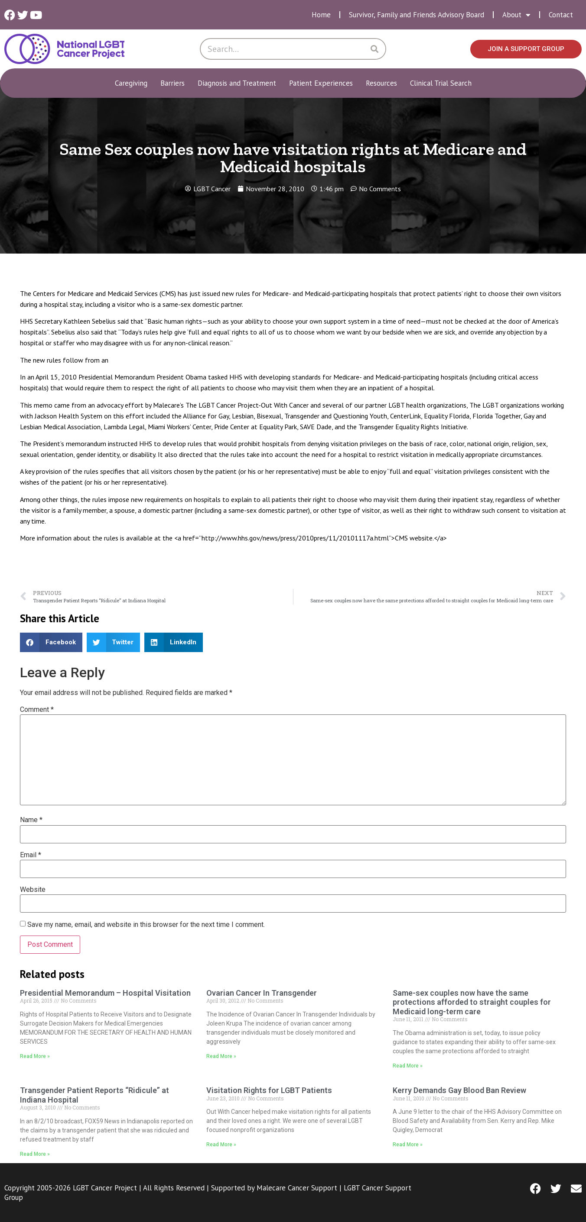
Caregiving (133, 83)
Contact (561, 14)
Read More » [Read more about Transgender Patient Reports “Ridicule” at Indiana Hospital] (35, 1154)
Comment (37, 709)
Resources (383, 83)
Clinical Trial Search (441, 83)
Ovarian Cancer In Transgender (261, 992)
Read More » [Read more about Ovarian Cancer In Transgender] (221, 1056)
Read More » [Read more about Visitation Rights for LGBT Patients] (221, 1145)
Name (31, 820)
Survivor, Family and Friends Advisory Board (416, 14)
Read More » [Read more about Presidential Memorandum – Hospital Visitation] (35, 1056)
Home (321, 14)
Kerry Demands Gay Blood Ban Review (459, 1090)
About (516, 15)
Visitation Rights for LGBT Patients (269, 1090)
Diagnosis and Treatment (239, 83)
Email (30, 855)
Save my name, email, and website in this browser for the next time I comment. (146, 924)
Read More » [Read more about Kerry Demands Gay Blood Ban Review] (408, 1145)
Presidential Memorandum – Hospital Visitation (105, 992)
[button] (51, 642)
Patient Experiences (323, 83)
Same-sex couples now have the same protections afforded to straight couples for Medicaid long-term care (472, 1002)
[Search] (374, 49)
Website (33, 889)
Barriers (174, 83)
